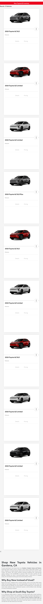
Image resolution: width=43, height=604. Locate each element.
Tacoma (36, 571)
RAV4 (40, 571)
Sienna (9, 572)
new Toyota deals (16, 568)
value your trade (20, 598)
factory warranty (22, 582)
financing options (10, 595)
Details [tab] (17, 41)
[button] (36, 29)
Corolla (3, 572)
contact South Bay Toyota (24, 600)
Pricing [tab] (26, 41)
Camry (32, 571)
